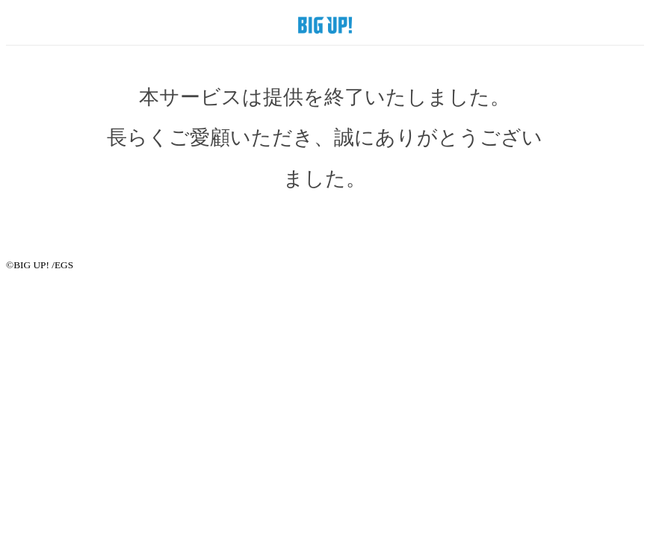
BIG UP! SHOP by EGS (325, 24)
